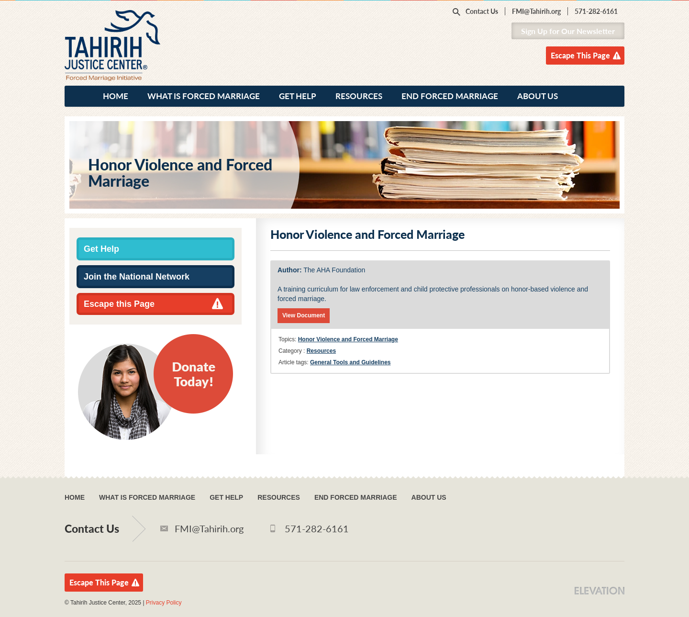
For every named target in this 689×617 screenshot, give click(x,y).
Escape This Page (580, 55)
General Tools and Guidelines (350, 362)
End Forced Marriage (449, 96)
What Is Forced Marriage (203, 96)
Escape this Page (119, 304)
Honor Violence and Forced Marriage (348, 339)
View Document (303, 315)
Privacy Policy (164, 602)
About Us (537, 96)
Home (115, 96)
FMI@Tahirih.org (536, 11)
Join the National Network (136, 276)
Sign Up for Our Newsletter (568, 30)
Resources (358, 96)
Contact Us (482, 11)
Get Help (297, 96)
